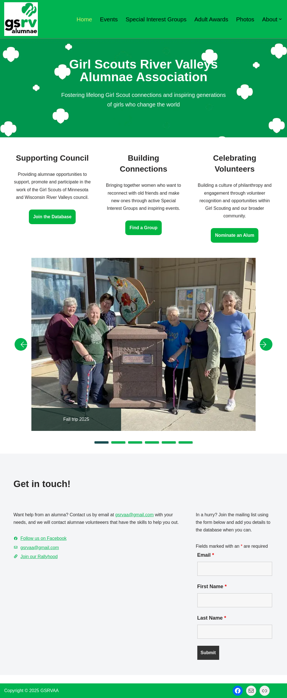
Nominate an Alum (234, 235)
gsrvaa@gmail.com (134, 514)
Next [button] (264, 344)
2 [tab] (118, 442)
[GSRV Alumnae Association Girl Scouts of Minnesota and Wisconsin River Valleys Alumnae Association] (21, 19)
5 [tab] (169, 442)
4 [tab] (152, 442)
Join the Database (52, 216)
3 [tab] (135, 442)
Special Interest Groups (156, 19)
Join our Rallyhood (39, 556)
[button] (280, 19)
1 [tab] (101, 442)
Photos (245, 19)
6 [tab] (186, 442)
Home (84, 19)
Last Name (211, 618)
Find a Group (143, 227)
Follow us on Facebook (43, 538)
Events (109, 19)
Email (205, 555)
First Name (212, 586)
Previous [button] (23, 344)
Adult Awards (211, 19)
